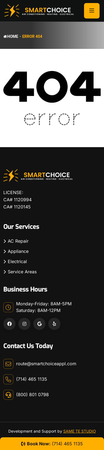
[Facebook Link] (9, 324)
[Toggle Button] (92, 10)
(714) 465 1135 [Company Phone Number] (31, 379)
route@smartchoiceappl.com (46, 363)
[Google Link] (39, 324)
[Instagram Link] (24, 324)
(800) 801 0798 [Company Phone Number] (32, 394)
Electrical (17, 261)
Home (10, 36)
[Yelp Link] (54, 324)
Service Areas (22, 271)
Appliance (18, 251)
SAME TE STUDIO (79, 431)
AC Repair (18, 241)
